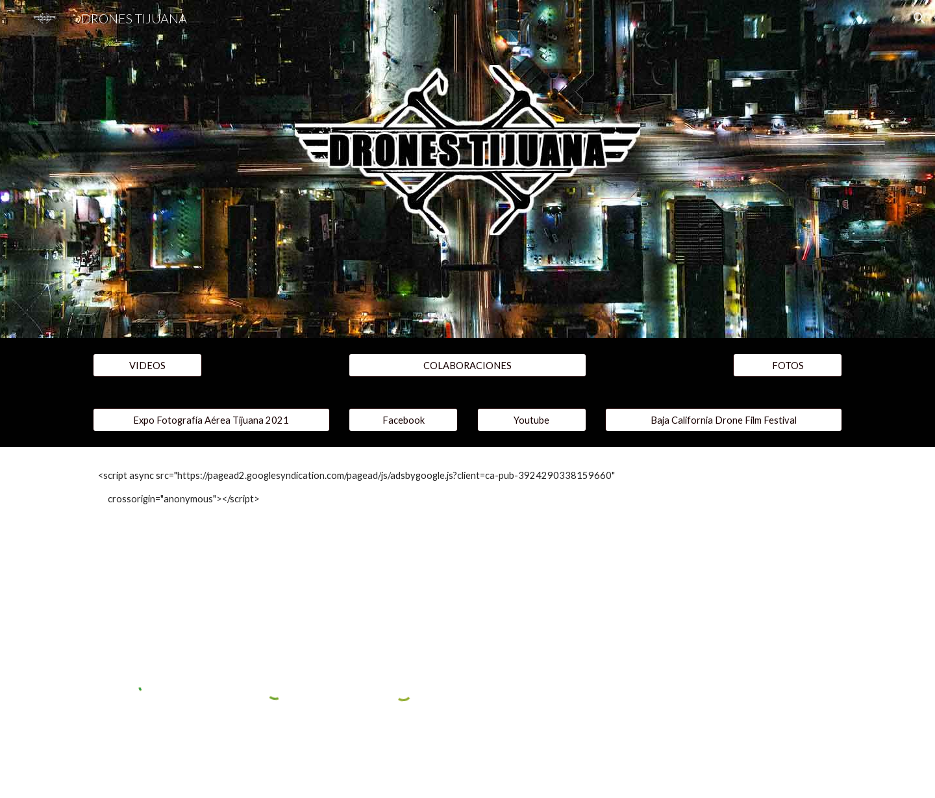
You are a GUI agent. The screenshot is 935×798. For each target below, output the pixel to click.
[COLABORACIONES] (467, 365)
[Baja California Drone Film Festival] (724, 420)
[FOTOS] (788, 365)
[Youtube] (532, 420)
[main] (467, 488)
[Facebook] (403, 420)
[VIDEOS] (147, 365)
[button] (919, 18)
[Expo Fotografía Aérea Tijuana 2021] (211, 420)
